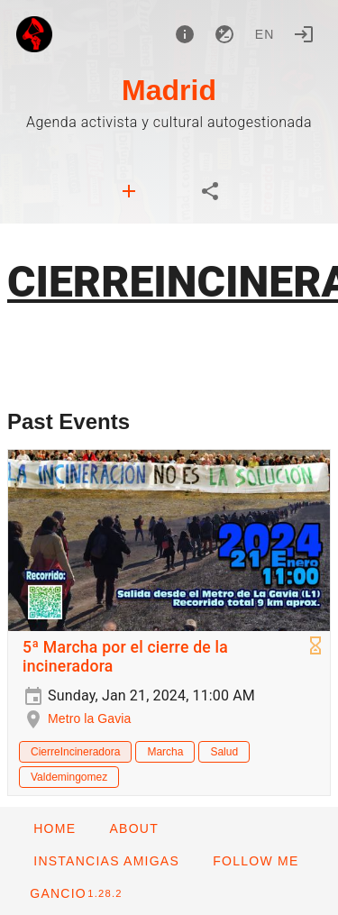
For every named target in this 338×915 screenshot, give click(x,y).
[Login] (304, 34)
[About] (185, 34)
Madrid (169, 90)
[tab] (128, 191)
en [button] (265, 34)
